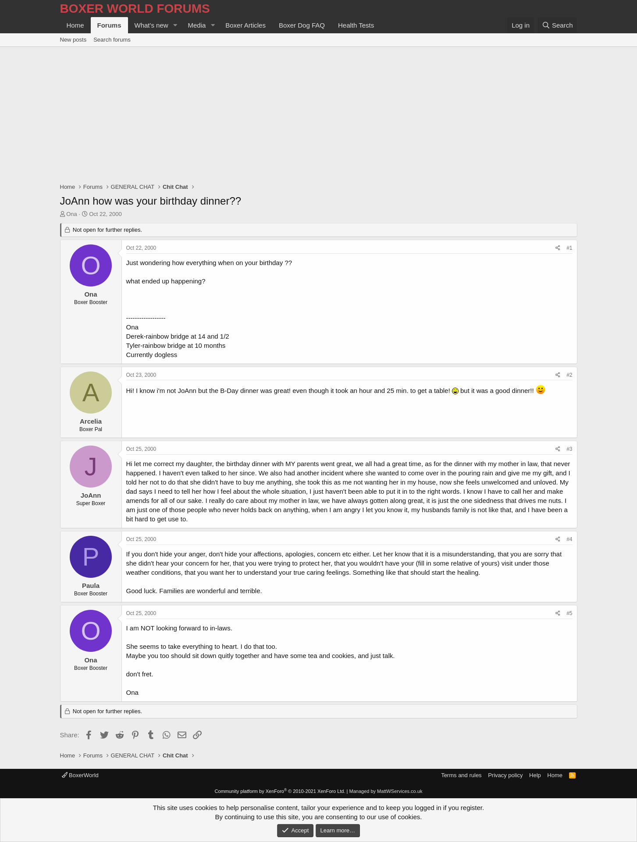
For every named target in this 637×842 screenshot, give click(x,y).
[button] (175, 25)
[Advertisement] (319, 112)
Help (535, 775)
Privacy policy (505, 775)
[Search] (557, 25)
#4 (569, 539)
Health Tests (356, 25)
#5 (569, 613)
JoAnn (91, 495)
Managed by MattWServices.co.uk (386, 791)
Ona (71, 214)
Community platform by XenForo (280, 791)
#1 (569, 248)
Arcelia (91, 421)
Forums (109, 25)
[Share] (557, 248)
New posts (73, 39)
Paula (91, 585)
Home (75, 25)
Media (197, 25)
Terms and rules (461, 775)
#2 (569, 375)
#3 (569, 449)
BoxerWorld (80, 775)
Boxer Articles (245, 25)
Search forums (112, 39)
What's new (151, 25)
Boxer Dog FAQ (302, 25)
